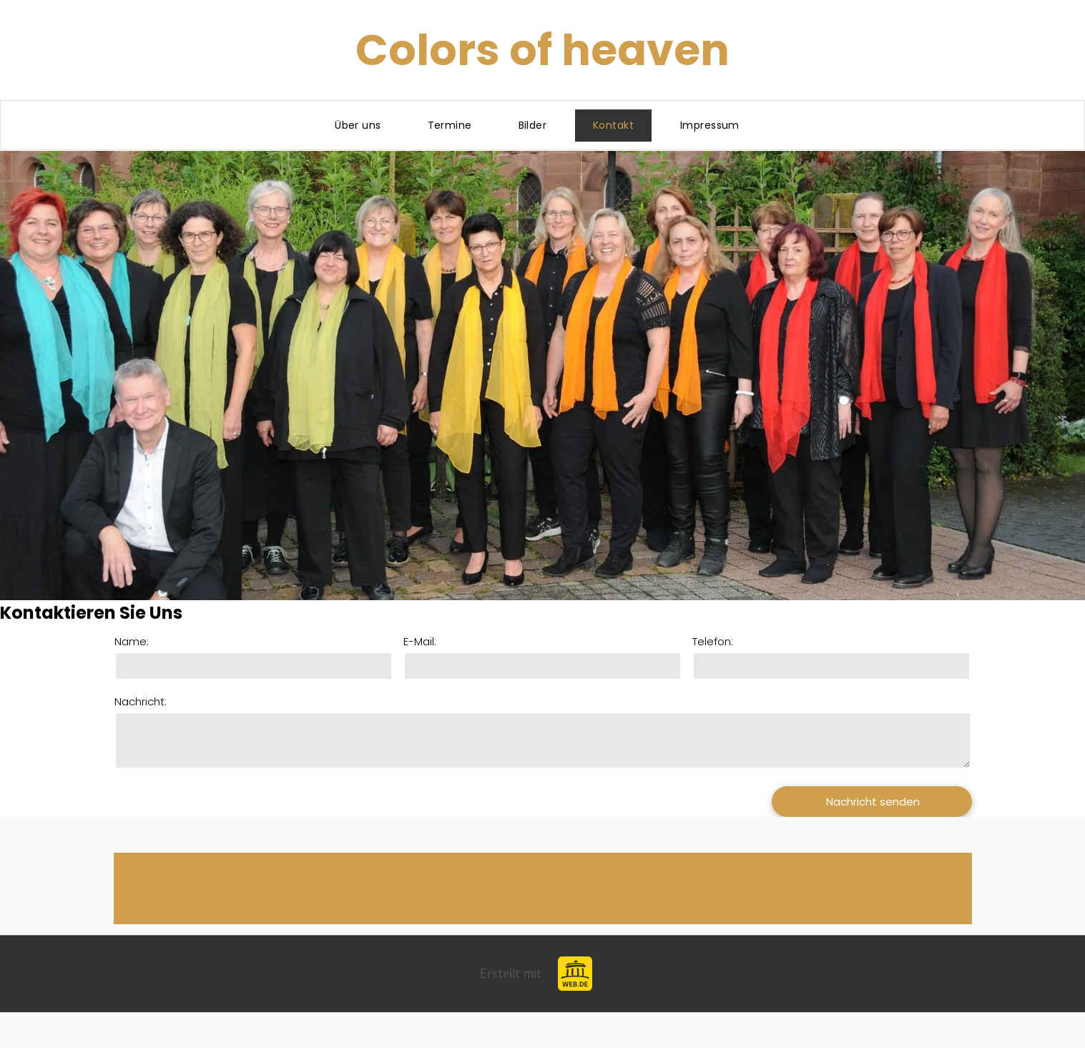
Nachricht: (140, 701)
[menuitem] (363, 125)
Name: (131, 641)
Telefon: (712, 641)
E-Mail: (419, 641)
